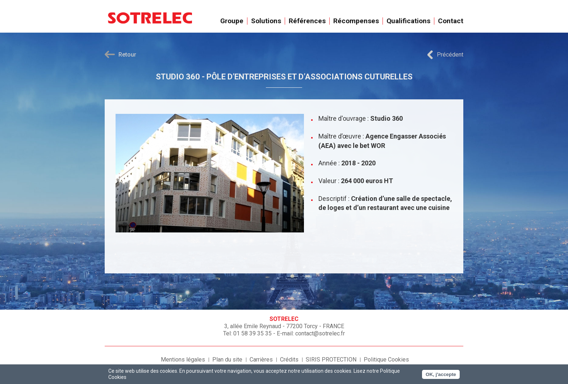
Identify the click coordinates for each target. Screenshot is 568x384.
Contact (450, 21)
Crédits (289, 359)
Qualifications (408, 21)
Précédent (450, 54)
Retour (127, 54)
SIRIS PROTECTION (331, 359)
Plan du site (227, 359)
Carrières (261, 359)
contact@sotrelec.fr (320, 333)
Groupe (232, 21)
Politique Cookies (386, 359)
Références (307, 21)
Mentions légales (183, 359)
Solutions (266, 21)
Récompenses (356, 21)
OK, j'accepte (441, 374)
